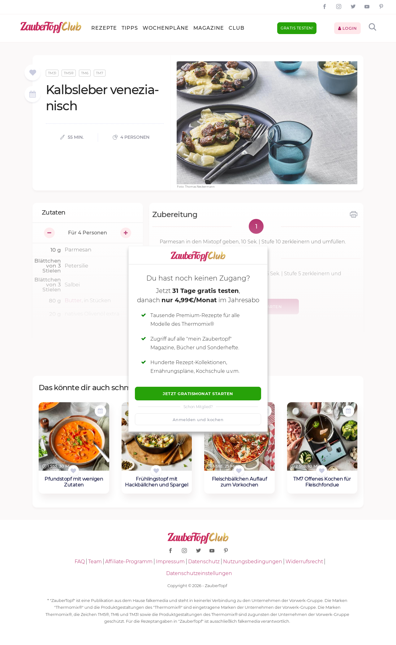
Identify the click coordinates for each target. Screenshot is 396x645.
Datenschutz (204, 561)
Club (236, 28)
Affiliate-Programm (129, 561)
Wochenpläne (166, 28)
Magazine (208, 28)
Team (95, 561)
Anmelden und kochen (198, 419)
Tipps (130, 28)
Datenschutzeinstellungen (199, 573)
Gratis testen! (297, 28)
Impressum (170, 561)
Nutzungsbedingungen (252, 561)
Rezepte (104, 28)
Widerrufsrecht (304, 561)
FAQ (80, 561)
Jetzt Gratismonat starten (198, 393)
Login (347, 28)
